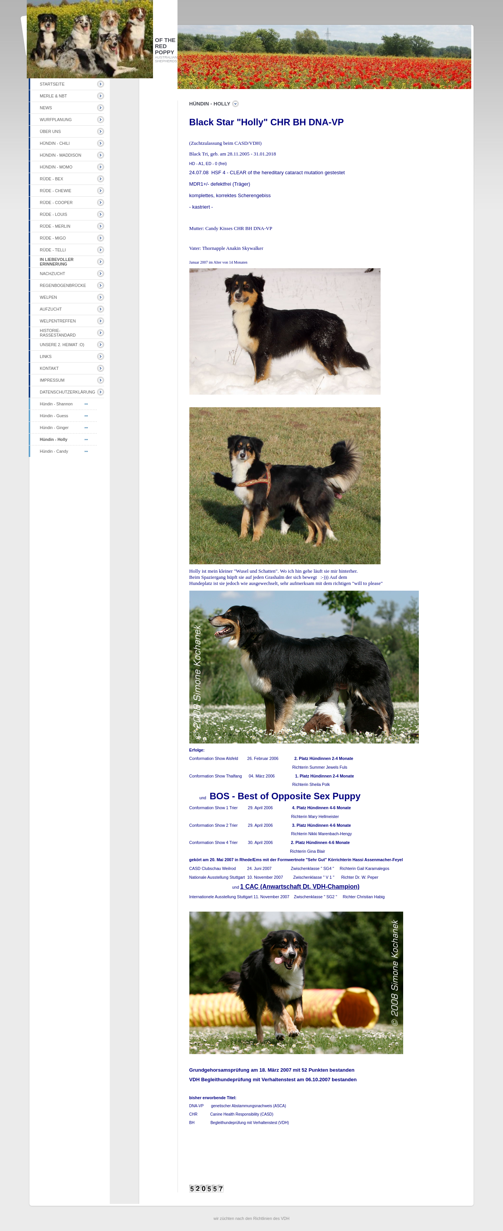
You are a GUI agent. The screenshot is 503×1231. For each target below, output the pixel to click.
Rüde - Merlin (55, 226)
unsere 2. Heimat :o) (62, 344)
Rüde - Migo (53, 238)
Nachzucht (52, 273)
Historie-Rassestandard (58, 332)
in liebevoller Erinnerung (56, 261)
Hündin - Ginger (54, 427)
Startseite (52, 84)
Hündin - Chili (55, 143)
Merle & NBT (53, 96)
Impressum (52, 380)
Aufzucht (51, 309)
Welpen (48, 297)
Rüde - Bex (51, 179)
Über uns (50, 131)
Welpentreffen (58, 321)
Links (46, 356)
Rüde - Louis (53, 214)
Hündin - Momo (56, 167)
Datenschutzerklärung (67, 392)
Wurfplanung (56, 119)
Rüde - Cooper (56, 202)
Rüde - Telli (53, 250)
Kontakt (49, 368)
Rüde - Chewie (55, 190)
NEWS (46, 107)
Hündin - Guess (54, 415)
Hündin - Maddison (60, 155)
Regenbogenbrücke (63, 285)
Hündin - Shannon (56, 404)
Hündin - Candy (54, 451)
